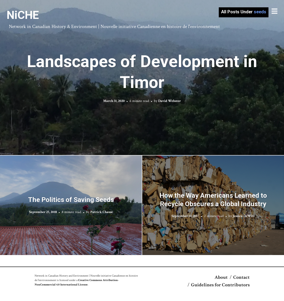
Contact (241, 277)
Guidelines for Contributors (220, 285)
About (221, 277)
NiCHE (23, 15)
